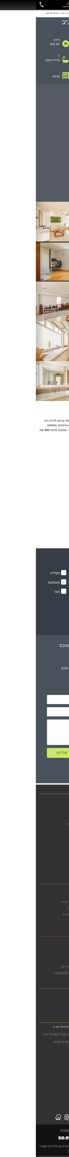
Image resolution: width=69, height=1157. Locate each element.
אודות (61, 830)
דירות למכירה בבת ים (51, 954)
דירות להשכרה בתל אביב (48, 895)
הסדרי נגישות (56, 843)
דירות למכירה (56, 805)
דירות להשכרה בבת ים (50, 948)
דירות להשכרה (55, 811)
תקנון (61, 855)
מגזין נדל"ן (58, 817)
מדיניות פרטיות (55, 849)
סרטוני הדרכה (56, 868)
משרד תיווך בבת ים (52, 941)
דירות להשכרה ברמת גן (50, 1000)
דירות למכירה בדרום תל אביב (46, 914)
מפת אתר (59, 836)
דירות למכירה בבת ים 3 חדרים (45, 966)
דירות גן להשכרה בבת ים (49, 960)
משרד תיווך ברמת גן (52, 994)
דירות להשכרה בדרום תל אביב (45, 901)
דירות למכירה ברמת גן (51, 1006)
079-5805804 (36, 668)
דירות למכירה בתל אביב (49, 920)
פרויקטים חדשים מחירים (48, 824)
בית (63, 799)
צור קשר (59, 861)
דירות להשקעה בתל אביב (48, 908)
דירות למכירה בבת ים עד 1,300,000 (41, 973)
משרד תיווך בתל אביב (50, 889)
